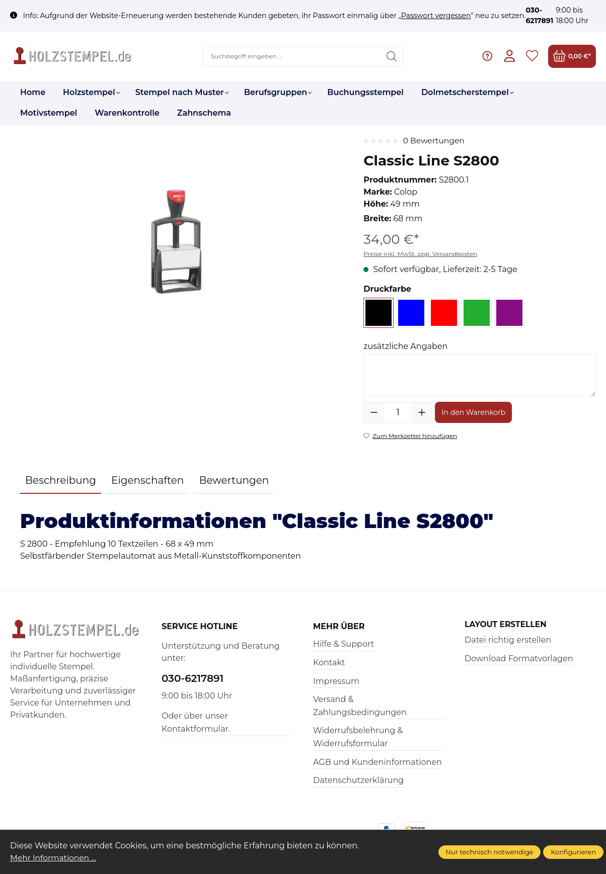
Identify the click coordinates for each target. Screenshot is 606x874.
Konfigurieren (573, 852)
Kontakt (329, 662)
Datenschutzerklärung (358, 780)
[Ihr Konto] (509, 56)
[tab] (60, 481)
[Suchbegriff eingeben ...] (292, 56)
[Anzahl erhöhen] (422, 412)
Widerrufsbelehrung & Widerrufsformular (358, 737)
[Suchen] (391, 56)
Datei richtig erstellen (508, 640)
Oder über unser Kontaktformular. (196, 722)
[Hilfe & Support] (486, 56)
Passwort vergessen (436, 15)
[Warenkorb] (572, 56)
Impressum (336, 681)
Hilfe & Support (343, 644)
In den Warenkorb (473, 412)
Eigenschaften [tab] (147, 480)
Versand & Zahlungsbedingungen (360, 705)
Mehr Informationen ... (54, 857)
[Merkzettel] (531, 56)
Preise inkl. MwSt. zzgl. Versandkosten (420, 253)
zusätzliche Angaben (405, 346)
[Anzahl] (398, 412)
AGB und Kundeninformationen (377, 762)
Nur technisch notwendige (490, 852)
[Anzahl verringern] (374, 412)
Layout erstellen (507, 625)
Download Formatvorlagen (519, 658)
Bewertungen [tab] (234, 480)
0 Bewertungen (435, 140)
